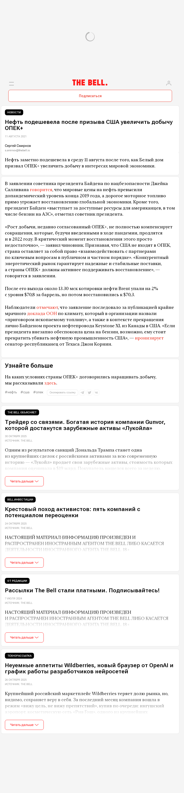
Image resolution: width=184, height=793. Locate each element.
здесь (50, 382)
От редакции (17, 581)
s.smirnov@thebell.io (17, 150)
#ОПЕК (38, 392)
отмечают (47, 307)
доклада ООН (42, 313)
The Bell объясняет (22, 412)
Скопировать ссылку (63, 392)
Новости (14, 112)
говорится (41, 189)
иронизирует (149, 337)
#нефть (11, 392)
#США (25, 392)
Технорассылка (19, 655)
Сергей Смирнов (18, 146)
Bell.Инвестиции (20, 499)
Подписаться (90, 96)
